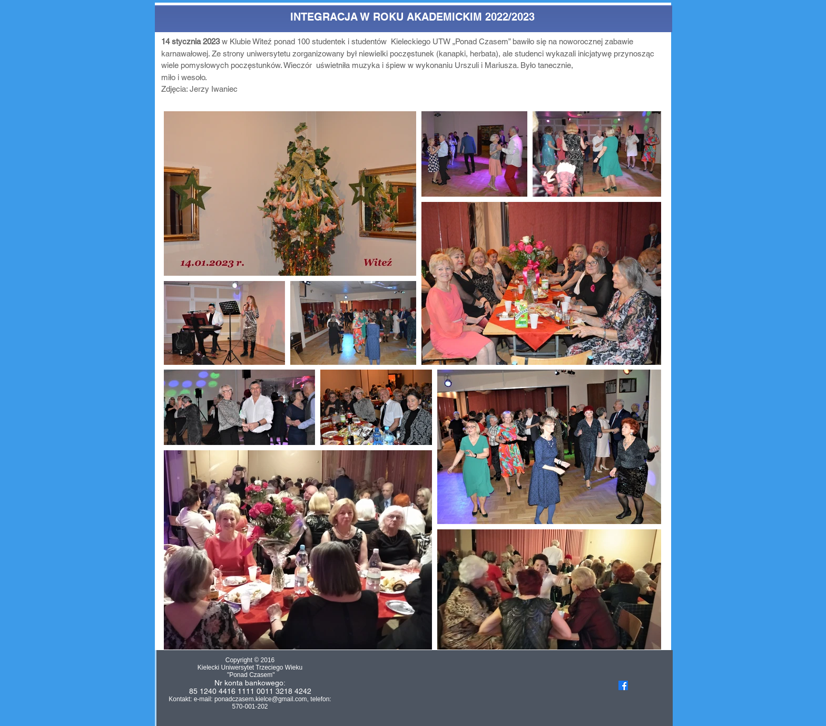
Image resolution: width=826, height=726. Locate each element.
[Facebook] (623, 685)
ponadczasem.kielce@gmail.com (260, 699)
